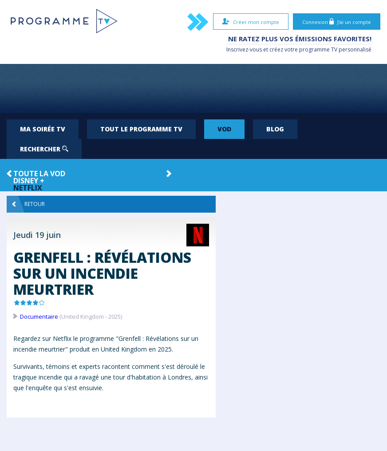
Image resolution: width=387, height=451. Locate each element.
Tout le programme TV (141, 129)
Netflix (27, 188)
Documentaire (39, 316)
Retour (28, 204)
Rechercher (44, 149)
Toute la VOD (39, 173)
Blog (275, 129)
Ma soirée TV (42, 129)
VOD (224, 129)
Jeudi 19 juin (37, 234)
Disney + (28, 181)
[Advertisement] (193, 88)
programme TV (318, 49)
